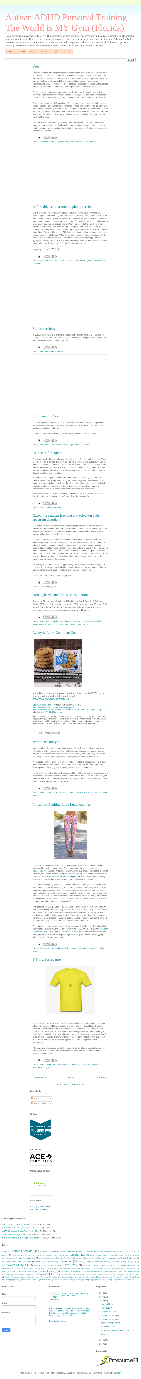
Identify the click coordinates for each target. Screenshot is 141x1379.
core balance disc (57, 1258)
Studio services (107, 1326)
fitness (88, 1261)
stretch (133, 1277)
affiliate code (83, 1251)
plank (120, 1271)
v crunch (56, 1280)
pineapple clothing (109, 1271)
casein (127, 1255)
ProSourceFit (45, 1274)
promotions (31, 1274)
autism (5, 1255)
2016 (101, 1293)
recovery (122, 1274)
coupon (69, 1258)
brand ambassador (104, 1255)
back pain (58, 1255)
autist (29, 1255)
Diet (124, 1258)
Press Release (10, 1274)
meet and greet (82, 1268)
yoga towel (127, 1280)
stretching (6, 1280)
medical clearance (67, 1268)
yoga (88, 1280)
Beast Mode (80, 1254)
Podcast (67, 51)
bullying (119, 1255)
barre (67, 1255)
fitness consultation (102, 1262)
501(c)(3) (5, 1251)
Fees (36, 66)
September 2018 (109, 1312)
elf (45, 1262)
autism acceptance (18, 1255)
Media (56, 1268)
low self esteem (26, 1268)
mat (50, 1268)
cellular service (10, 1258)
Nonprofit (12, 1271)
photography (64, 1271)
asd (127, 1251)
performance (31, 1271)
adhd (52, 1251)
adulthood (61, 1251)
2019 (101, 1340)
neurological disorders (128, 1268)
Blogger (117, 1373)
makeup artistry (40, 1268)
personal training (47, 1271)
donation (38, 1262)
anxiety (94, 1251)
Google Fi (44, 1265)
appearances (105, 1251)
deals (102, 1258)
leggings (15, 1268)
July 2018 (106, 1308)
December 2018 (109, 1319)
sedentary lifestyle (19, 1277)
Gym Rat (69, 1265)
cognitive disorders (27, 1258)
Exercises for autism (58, 1321)
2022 (101, 1344)
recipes (113, 1274)
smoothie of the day (95, 1277)
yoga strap (117, 1280)
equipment (53, 1262)
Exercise (66, 1261)
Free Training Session (110, 1323)
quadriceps (79, 1274)
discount (132, 1258)
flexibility (115, 1262)
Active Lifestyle (22, 1251)
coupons (79, 1258)
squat (117, 1277)
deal (95, 1258)
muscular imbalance (111, 1268)
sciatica (7, 1277)
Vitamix (64, 1280)
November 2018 (109, 1315)
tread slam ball (45, 1280)
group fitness (55, 1265)
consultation (43, 1258)
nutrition (21, 1271)
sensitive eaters (34, 1277)
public (58, 1274)
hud (122, 1265)
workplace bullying (76, 1280)
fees (80, 1262)
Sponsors (44, 51)
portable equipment (132, 1271)
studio (16, 1280)
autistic (36, 1255)
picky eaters (76, 1271)
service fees (48, 1277)
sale (137, 1274)
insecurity (130, 1265)
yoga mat (96, 1280)
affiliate (71, 1251)
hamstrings (87, 1265)
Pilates (86, 1271)
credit (88, 1258)
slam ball (67, 1277)
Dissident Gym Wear (22, 1261)
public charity (67, 1274)
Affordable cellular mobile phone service (118, 1330)
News (4, 1271)
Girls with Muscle (14, 1265)
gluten (36, 1265)
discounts (6, 1262)
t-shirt (23, 1280)
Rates (32, 51)
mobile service (96, 1268)
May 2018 (106, 1304)
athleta (134, 1251)
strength (125, 1277)
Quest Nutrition (91, 1274)
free (129, 1262)
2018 (101, 1300)
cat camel (135, 1255)
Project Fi (21, 1274)
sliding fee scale (79, 1277)
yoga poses (107, 1280)
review (130, 1274)
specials (109, 1277)
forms (123, 1262)
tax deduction (32, 1280)
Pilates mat (96, 1271)
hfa (116, 1265)
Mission (21, 51)
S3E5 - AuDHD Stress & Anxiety (16, 1224)
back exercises (47, 1255)
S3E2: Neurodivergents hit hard (16, 1234)
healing (96, 1265)
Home (10, 51)
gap (135, 1262)
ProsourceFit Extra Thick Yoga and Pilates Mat (75, 1294)
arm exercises (118, 1251)
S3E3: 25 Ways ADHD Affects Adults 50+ (20, 1231)
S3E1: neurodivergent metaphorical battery (21, 1238)
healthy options (106, 1265)
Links (56, 51)
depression (114, 1258)
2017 (101, 1297)
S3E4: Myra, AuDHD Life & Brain (16, 1227)
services (58, 1277)
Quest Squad (103, 1274)
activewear (44, 1251)
